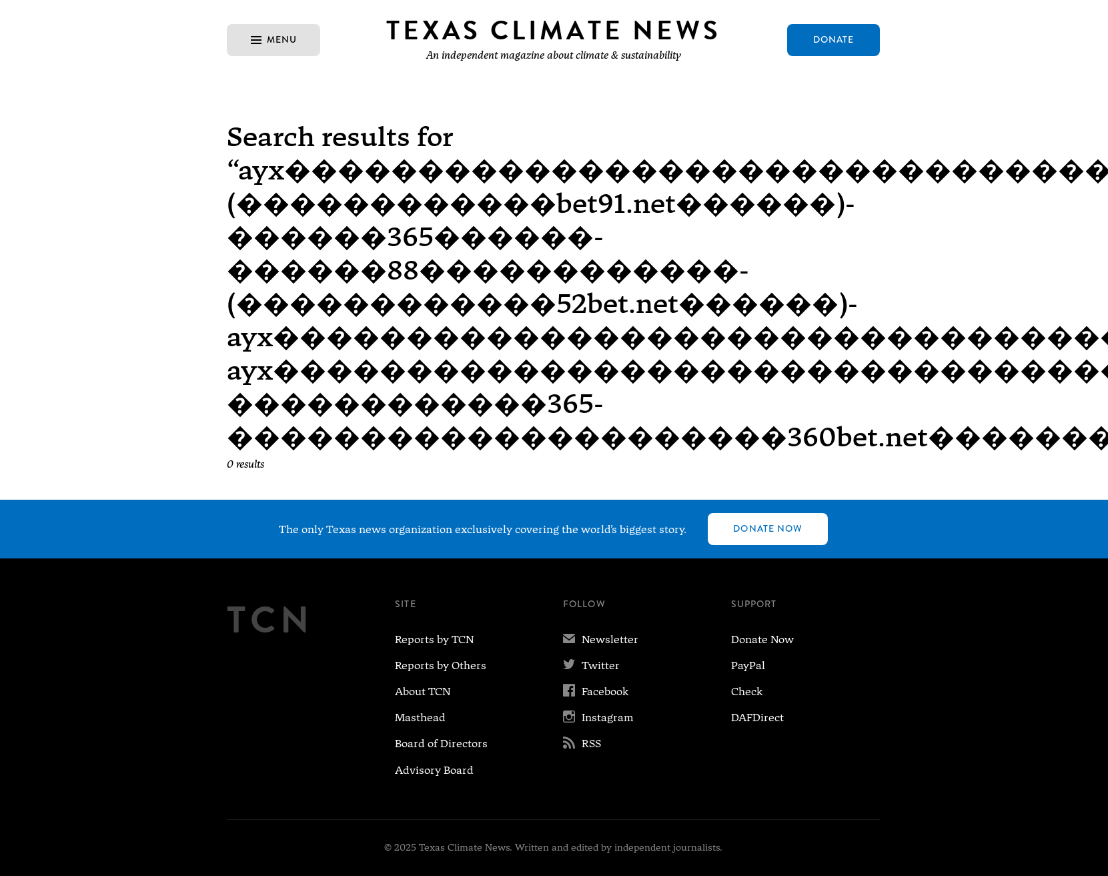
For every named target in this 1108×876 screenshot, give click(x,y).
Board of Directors (441, 744)
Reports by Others (440, 666)
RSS (582, 744)
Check (746, 692)
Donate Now (767, 528)
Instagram (598, 718)
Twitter (591, 666)
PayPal (748, 666)
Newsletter (600, 639)
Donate (834, 39)
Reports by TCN (434, 639)
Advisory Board (434, 770)
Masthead (420, 718)
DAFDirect (757, 718)
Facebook (595, 692)
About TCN (422, 692)
